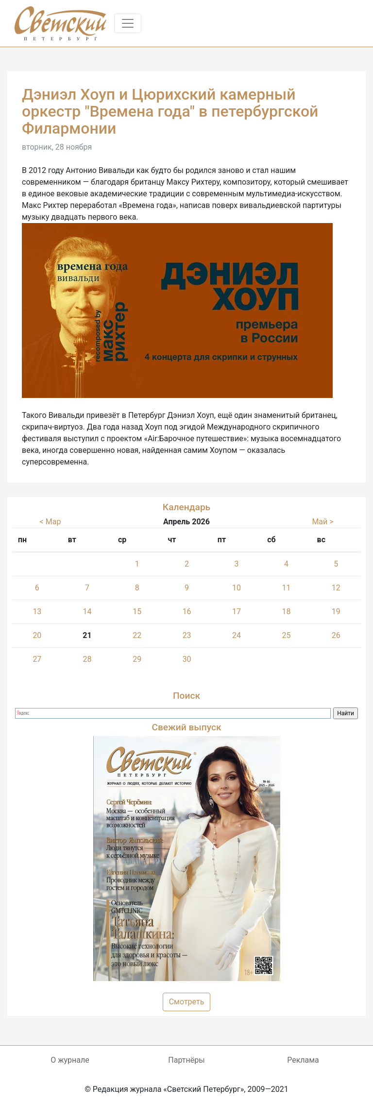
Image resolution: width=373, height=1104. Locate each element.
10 (236, 587)
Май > (322, 521)
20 (37, 635)
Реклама (303, 1060)
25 (286, 635)
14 (87, 611)
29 (137, 659)
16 (187, 611)
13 (37, 611)
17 (236, 611)
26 (336, 635)
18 (286, 611)
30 (187, 659)
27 (37, 659)
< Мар (50, 521)
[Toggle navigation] (127, 23)
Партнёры (186, 1060)
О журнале (70, 1060)
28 (87, 659)
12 (336, 587)
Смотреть (186, 1001)
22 (137, 635)
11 (286, 587)
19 (336, 611)
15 (137, 611)
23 (187, 635)
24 (236, 635)
